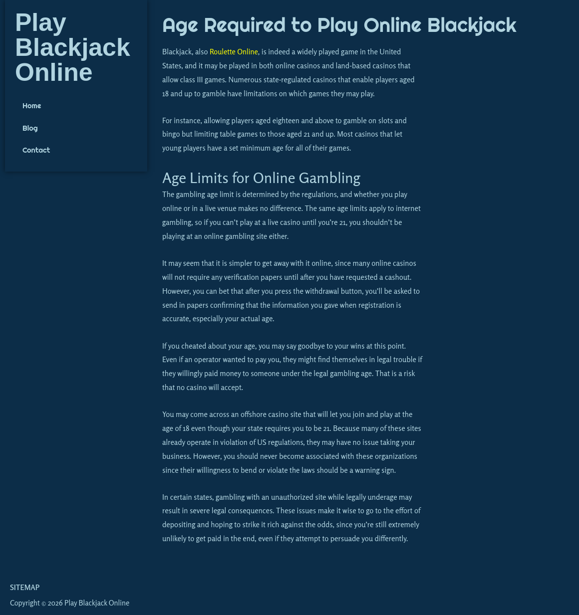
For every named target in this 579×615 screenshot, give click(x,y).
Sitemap (24, 587)
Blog (30, 128)
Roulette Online (234, 51)
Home (31, 106)
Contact (36, 151)
